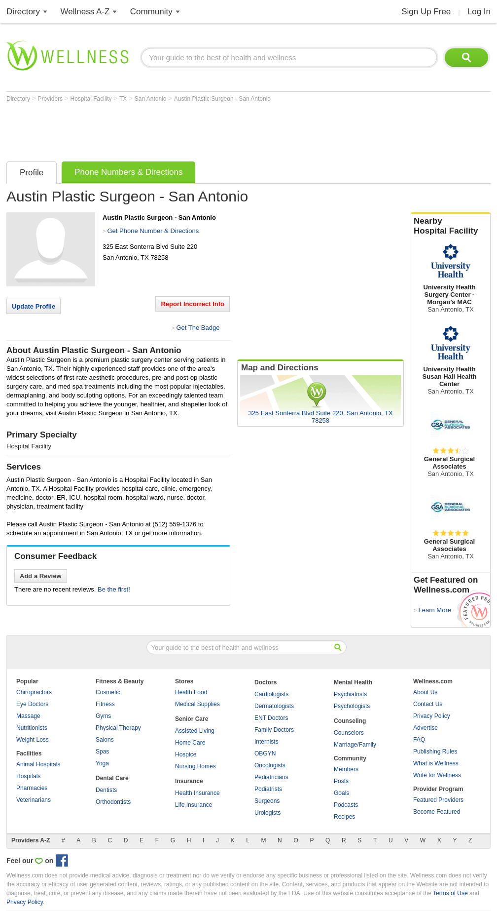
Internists (266, 741)
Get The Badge (197, 327)
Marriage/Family (355, 744)
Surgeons (267, 800)
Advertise (425, 727)
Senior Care (191, 718)
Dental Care (112, 778)
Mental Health (353, 682)
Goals (341, 793)
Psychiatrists (350, 694)
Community (151, 11)
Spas (102, 751)
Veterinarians (33, 799)
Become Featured (436, 811)
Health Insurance (197, 793)
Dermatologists (274, 706)
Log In (479, 11)
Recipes (344, 816)
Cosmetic (108, 692)
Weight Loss (32, 739)
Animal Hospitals (38, 764)
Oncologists (269, 765)
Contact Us (427, 704)
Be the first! (114, 589)
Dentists (106, 790)
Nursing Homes (195, 766)
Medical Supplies (197, 704)
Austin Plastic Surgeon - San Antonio (222, 98)
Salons (105, 739)
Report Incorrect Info (192, 304)
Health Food (191, 692)
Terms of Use (450, 893)
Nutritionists (31, 727)
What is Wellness (436, 763)
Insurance (189, 781)
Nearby (451, 226)
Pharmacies (31, 788)
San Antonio (151, 98)
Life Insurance (193, 804)
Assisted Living (194, 730)
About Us (425, 692)
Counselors (349, 732)
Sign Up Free (426, 11)
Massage (28, 716)
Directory (23, 11)
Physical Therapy (118, 727)
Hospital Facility (92, 98)
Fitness (105, 704)
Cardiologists (271, 694)
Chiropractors (34, 692)
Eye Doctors (32, 704)
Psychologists (352, 706)
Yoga (102, 763)
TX (124, 98)
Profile (31, 172)
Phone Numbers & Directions (128, 172)
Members (346, 769)
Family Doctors (274, 729)
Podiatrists (268, 789)
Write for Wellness (437, 775)
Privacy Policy (431, 716)
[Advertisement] (185, 129)
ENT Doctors (271, 717)
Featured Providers (438, 799)
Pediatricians (271, 777)
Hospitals (28, 776)
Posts (341, 781)
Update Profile (33, 306)
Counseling (350, 720)
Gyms (103, 716)
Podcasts (346, 804)
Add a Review (41, 576)
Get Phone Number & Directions (153, 231)
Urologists (267, 812)
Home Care (190, 742)
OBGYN (265, 753)
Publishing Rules (435, 751)
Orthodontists (113, 801)
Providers (50, 98)
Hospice (185, 754)
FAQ (419, 739)
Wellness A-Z (85, 11)
